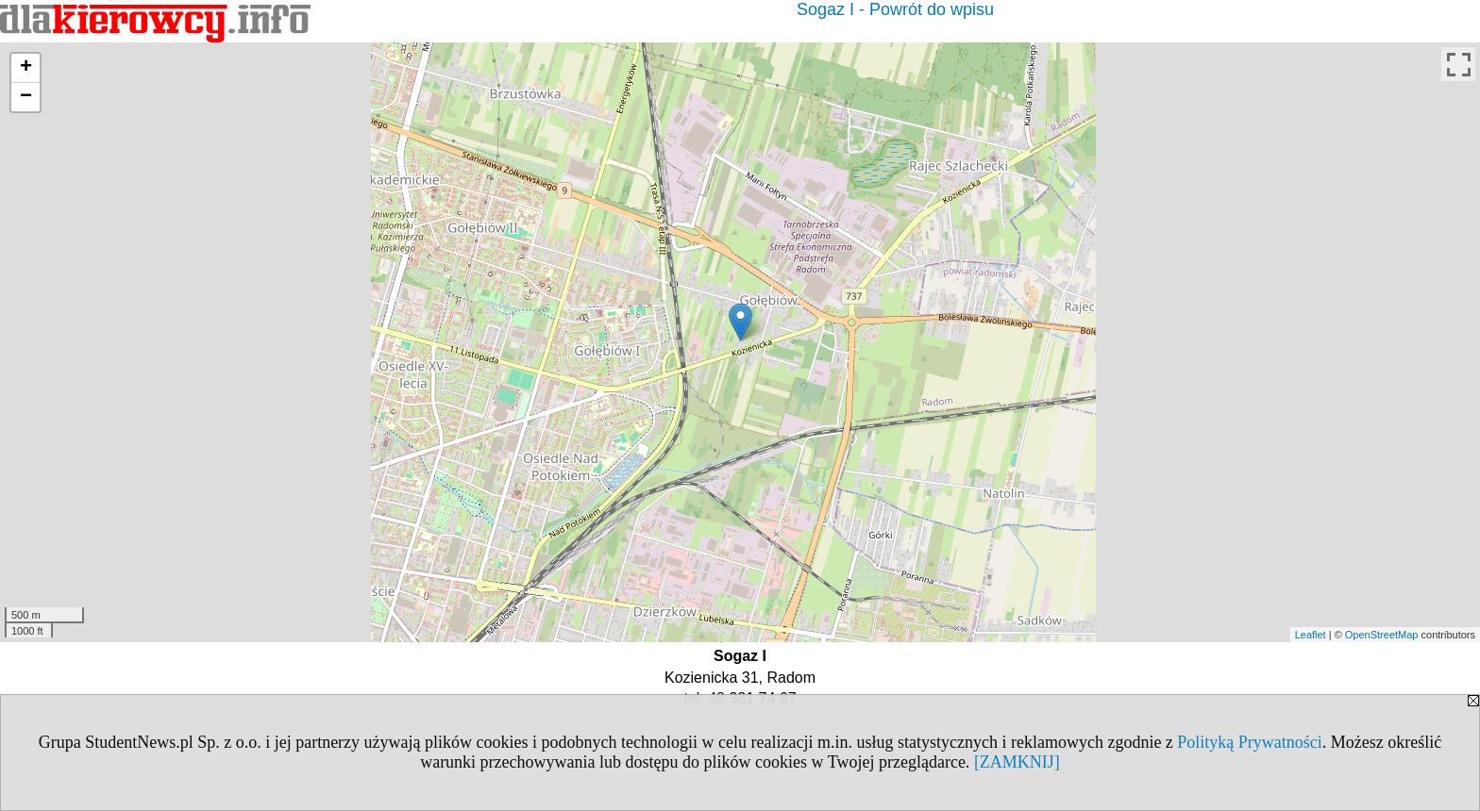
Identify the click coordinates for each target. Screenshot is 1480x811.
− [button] (26, 97)
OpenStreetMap (1382, 634)
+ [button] (26, 68)
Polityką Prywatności (1249, 742)
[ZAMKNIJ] (1017, 762)
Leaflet (1310, 634)
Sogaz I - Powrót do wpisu (895, 9)
